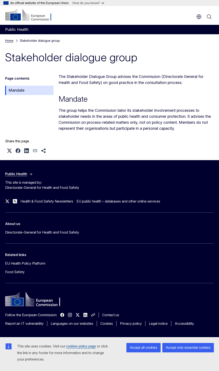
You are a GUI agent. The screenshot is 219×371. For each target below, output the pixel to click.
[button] (9, 150)
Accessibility (184, 323)
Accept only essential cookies (188, 347)
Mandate (16, 90)
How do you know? (88, 3)
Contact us (110, 315)
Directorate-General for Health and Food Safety (42, 232)
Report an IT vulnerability (24, 323)
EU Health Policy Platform (25, 263)
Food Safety (15, 272)
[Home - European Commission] (31, 15)
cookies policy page (81, 346)
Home (9, 40)
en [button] (198, 16)
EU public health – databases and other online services (118, 201)
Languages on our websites (72, 323)
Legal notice (158, 323)
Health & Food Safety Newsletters (47, 201)
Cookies (106, 323)
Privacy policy (131, 323)
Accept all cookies (143, 347)
